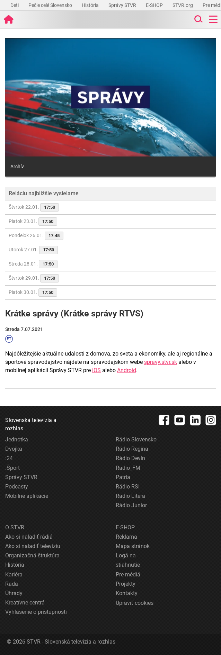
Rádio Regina (132, 449)
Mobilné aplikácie (26, 496)
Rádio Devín (130, 458)
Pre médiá (128, 574)
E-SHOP (155, 5)
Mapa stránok (133, 546)
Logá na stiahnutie (128, 560)
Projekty (125, 584)
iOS (96, 370)
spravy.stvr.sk (160, 362)
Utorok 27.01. (33, 250)
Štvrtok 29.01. (34, 278)
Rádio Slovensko (136, 439)
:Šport (12, 468)
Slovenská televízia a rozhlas (30, 424)
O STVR (14, 527)
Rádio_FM (128, 468)
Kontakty (127, 593)
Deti (15, 5)
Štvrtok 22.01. (34, 207)
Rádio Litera (130, 496)
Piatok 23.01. (33, 221)
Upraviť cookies (134, 603)
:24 (9, 458)
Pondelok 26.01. (36, 236)
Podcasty (16, 486)
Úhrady (14, 593)
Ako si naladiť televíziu (32, 546)
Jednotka (16, 439)
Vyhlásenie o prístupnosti (36, 612)
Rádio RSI (128, 486)
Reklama (126, 536)
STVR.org (183, 5)
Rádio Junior (131, 505)
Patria (123, 477)
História (91, 5)
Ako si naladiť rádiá (29, 536)
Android (126, 370)
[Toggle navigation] (213, 19)
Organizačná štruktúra (32, 555)
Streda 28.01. (33, 264)
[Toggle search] (197, 19)
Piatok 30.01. (33, 292)
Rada (11, 584)
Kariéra (14, 574)
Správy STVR (122, 5)
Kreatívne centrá (25, 602)
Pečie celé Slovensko (50, 5)
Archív (17, 166)
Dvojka (13, 449)
